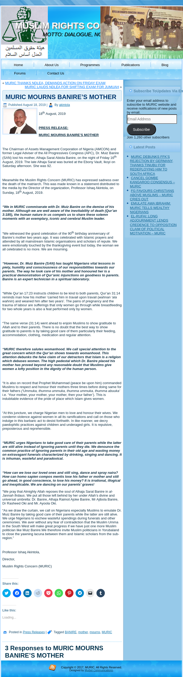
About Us (52, 65)
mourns (95, 632)
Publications (131, 65)
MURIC (107, 632)
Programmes (90, 65)
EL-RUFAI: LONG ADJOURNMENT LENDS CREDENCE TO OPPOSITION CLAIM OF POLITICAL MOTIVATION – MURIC (153, 224)
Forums (20, 73)
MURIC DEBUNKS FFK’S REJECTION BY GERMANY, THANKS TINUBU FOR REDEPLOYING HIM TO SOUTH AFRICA (151, 165)
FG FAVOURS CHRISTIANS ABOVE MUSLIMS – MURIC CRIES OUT (152, 195)
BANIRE (71, 632)
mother (83, 632)
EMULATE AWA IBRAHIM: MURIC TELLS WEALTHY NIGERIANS (150, 207)
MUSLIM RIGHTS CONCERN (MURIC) (91, 25)
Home (18, 65)
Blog (165, 65)
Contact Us (55, 73)
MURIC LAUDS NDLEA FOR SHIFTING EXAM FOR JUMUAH (72, 87)
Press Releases (34, 632)
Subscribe (141, 129)
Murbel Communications (99, 670)
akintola (64, 105)
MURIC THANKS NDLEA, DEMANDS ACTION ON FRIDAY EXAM (55, 83)
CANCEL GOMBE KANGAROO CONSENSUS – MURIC (152, 182)
